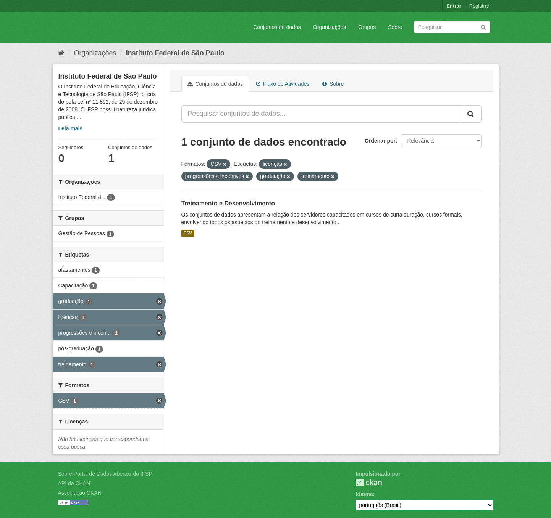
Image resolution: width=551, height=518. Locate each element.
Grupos (367, 27)
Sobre (395, 27)
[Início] (61, 53)
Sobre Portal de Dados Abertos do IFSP (105, 474)
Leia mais (70, 128)
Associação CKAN (80, 493)
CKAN (369, 482)
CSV (188, 233)
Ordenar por (380, 141)
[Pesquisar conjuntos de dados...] (321, 114)
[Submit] (483, 26)
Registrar (479, 6)
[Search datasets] (452, 27)
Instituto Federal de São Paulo (175, 53)
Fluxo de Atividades (282, 84)
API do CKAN (74, 483)
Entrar (453, 6)
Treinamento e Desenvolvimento (228, 203)
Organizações (329, 27)
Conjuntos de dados (277, 27)
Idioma (364, 494)
